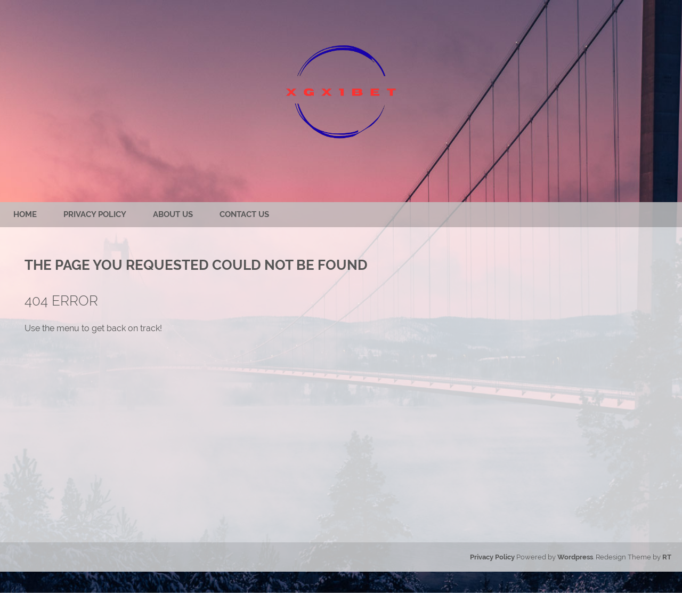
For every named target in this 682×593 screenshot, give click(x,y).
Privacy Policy (94, 214)
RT (666, 557)
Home (25, 214)
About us (173, 214)
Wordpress (575, 557)
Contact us (244, 214)
